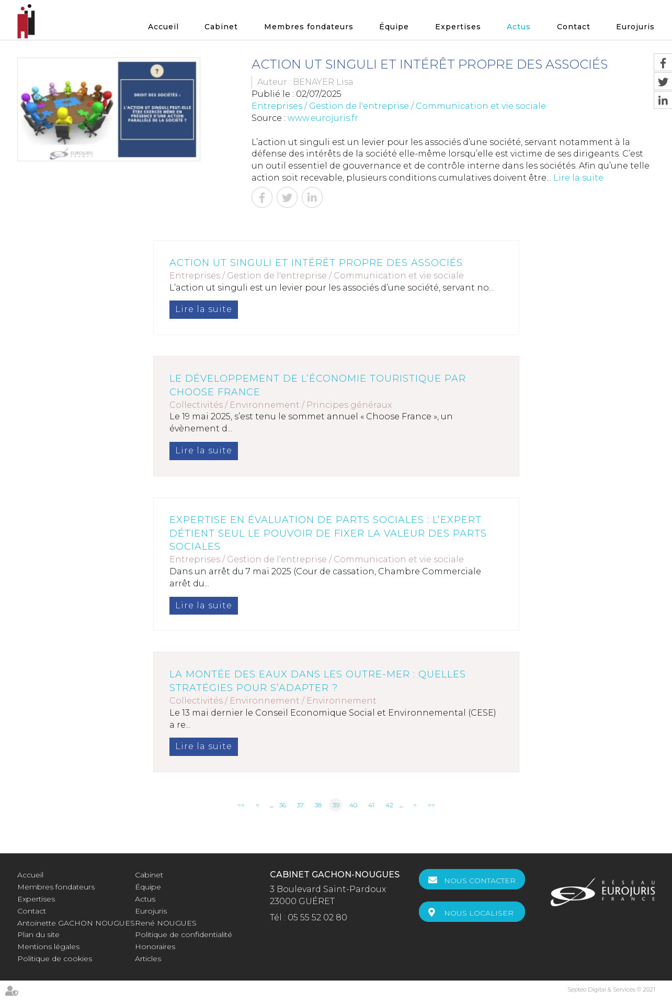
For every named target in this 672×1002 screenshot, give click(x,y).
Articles (148, 958)
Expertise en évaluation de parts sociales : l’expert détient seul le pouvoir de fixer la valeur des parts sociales (328, 533)
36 (282, 805)
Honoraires (155, 946)
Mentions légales (48, 946)
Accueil (163, 26)
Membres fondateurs (309, 26)
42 (389, 805)
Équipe (394, 26)
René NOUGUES (166, 923)
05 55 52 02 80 (317, 917)
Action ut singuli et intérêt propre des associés (316, 263)
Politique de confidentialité (183, 934)
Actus (519, 26)
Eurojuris (635, 26)
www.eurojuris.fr (323, 118)
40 (353, 805)
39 (336, 805)
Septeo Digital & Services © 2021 (611, 989)
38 (318, 805)
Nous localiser (479, 913)
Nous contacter (480, 880)
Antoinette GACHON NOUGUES (76, 923)
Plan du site (38, 934)
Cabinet (221, 26)
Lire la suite (578, 178)
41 (371, 805)
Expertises (458, 26)
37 (300, 805)
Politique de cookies (54, 958)
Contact (573, 26)
